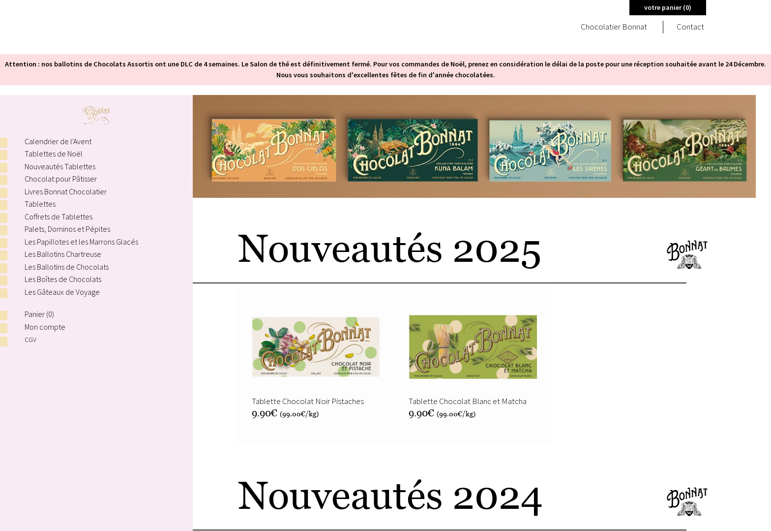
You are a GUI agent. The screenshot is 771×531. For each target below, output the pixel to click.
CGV (31, 339)
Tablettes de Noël (54, 153)
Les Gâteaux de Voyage (62, 292)
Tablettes (40, 204)
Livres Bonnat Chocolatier (66, 191)
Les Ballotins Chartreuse (63, 254)
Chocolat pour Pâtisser (61, 179)
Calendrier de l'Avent (58, 141)
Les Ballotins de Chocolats (67, 267)
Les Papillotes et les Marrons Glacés (81, 242)
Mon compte (45, 327)
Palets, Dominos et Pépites (67, 229)
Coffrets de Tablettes (58, 216)
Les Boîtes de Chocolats (63, 279)
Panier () (39, 314)
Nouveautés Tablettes (60, 166)
